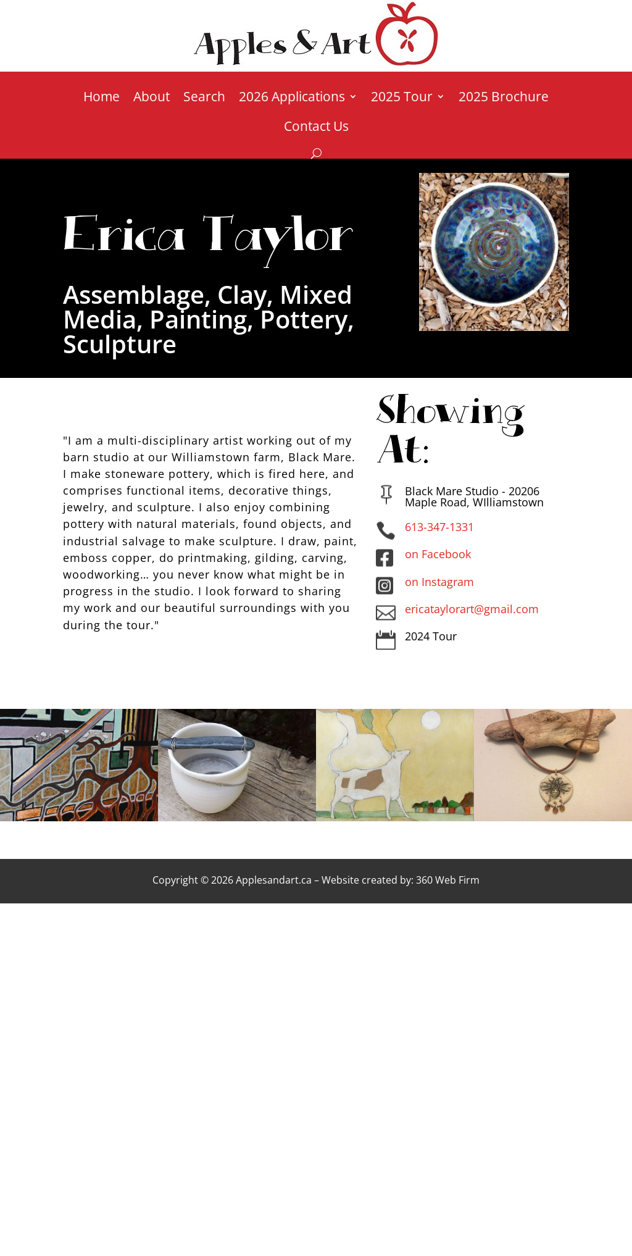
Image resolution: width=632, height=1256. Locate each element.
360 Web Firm (448, 880)
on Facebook (438, 553)
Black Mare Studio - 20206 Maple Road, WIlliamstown (474, 496)
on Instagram (439, 581)
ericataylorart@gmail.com (472, 608)
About (151, 98)
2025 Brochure (504, 98)
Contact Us (316, 128)
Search (204, 98)
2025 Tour (402, 98)
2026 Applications (292, 98)
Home (101, 98)
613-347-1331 (439, 526)
